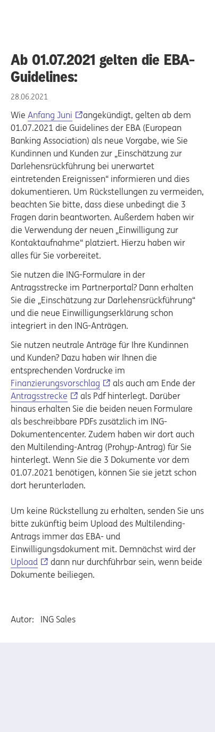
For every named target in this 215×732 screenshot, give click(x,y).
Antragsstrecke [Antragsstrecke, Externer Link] (39, 395)
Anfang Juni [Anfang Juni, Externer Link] (50, 115)
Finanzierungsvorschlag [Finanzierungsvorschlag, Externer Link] (55, 383)
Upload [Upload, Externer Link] (24, 561)
